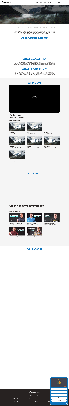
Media (41, 2)
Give (59, 2)
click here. (34, 75)
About (37, 2)
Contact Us (59, 400)
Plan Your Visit (59, 389)
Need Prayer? (59, 397)
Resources (59, 394)
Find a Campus (59, 392)
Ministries (44, 2)
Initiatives (49, 2)
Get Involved (54, 2)
